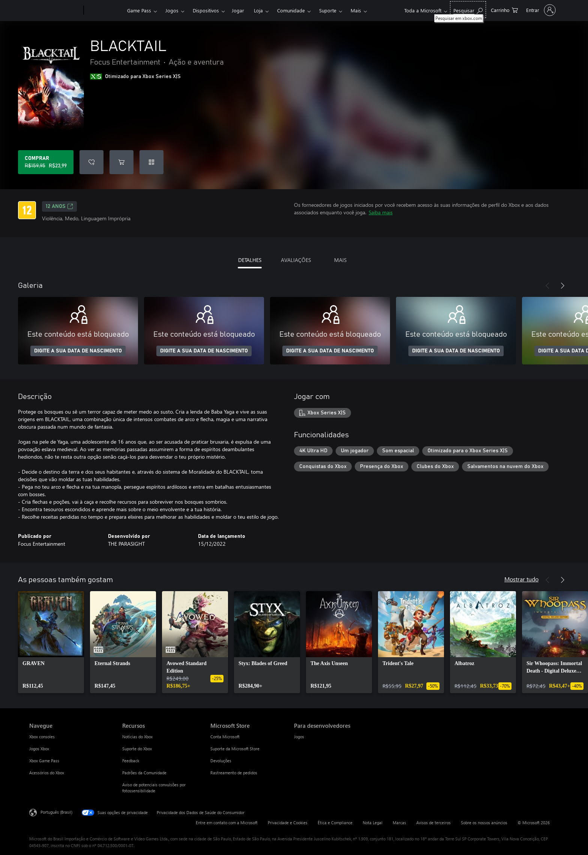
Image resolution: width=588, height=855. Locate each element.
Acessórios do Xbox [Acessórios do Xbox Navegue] (46, 772)
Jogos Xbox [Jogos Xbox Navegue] (39, 748)
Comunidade (291, 10)
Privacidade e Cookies (288, 822)
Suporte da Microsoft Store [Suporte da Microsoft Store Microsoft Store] (235, 748)
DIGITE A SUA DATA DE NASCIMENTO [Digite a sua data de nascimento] (78, 351)
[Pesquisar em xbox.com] (468, 9)
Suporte (327, 10)
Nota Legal (372, 822)
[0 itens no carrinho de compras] (504, 9)
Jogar (238, 10)
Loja (258, 10)
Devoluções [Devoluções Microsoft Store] (220, 760)
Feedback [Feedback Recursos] (130, 760)
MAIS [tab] (340, 259)
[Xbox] (104, 10)
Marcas (399, 822)
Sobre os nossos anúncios (484, 822)
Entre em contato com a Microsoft (227, 822)
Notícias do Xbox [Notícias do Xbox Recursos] (137, 736)
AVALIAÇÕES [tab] (296, 259)
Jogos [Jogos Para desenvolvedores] (299, 736)
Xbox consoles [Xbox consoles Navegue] (42, 736)
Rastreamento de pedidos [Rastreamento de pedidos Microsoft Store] (233, 772)
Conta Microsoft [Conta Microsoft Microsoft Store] (225, 736)
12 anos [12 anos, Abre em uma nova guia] (59, 206)
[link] (51, 642)
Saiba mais (381, 212)
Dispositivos (206, 10)
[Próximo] (562, 285)
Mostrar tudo (521, 579)
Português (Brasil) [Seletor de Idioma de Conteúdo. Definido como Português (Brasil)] (56, 812)
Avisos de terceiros (433, 822)
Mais (356, 10)
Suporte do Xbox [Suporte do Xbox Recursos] (137, 748)
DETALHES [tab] (249, 259)
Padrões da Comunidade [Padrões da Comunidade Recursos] (144, 772)
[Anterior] (547, 285)
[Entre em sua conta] (540, 10)
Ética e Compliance (335, 822)
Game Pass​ (139, 10)
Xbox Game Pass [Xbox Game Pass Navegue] (44, 760)
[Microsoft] (55, 10)
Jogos (171, 10)
